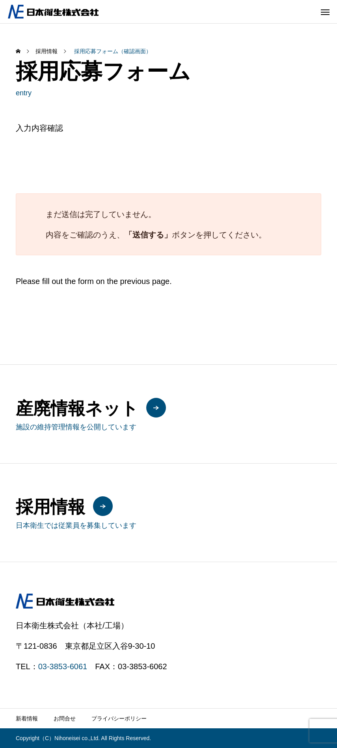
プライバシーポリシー (119, 718)
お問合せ (65, 718)
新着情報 (27, 718)
